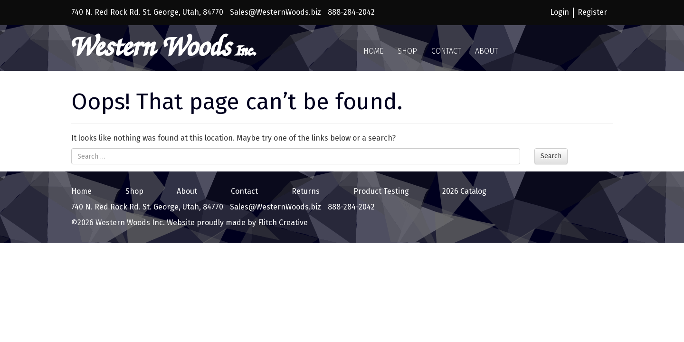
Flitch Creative (282, 222)
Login (559, 12)
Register (592, 12)
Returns (306, 191)
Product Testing (381, 191)
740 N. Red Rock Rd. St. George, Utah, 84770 (147, 12)
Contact (446, 51)
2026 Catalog (464, 191)
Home (373, 51)
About (486, 51)
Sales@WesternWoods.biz (275, 12)
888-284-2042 (351, 12)
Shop (407, 51)
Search (551, 156)
